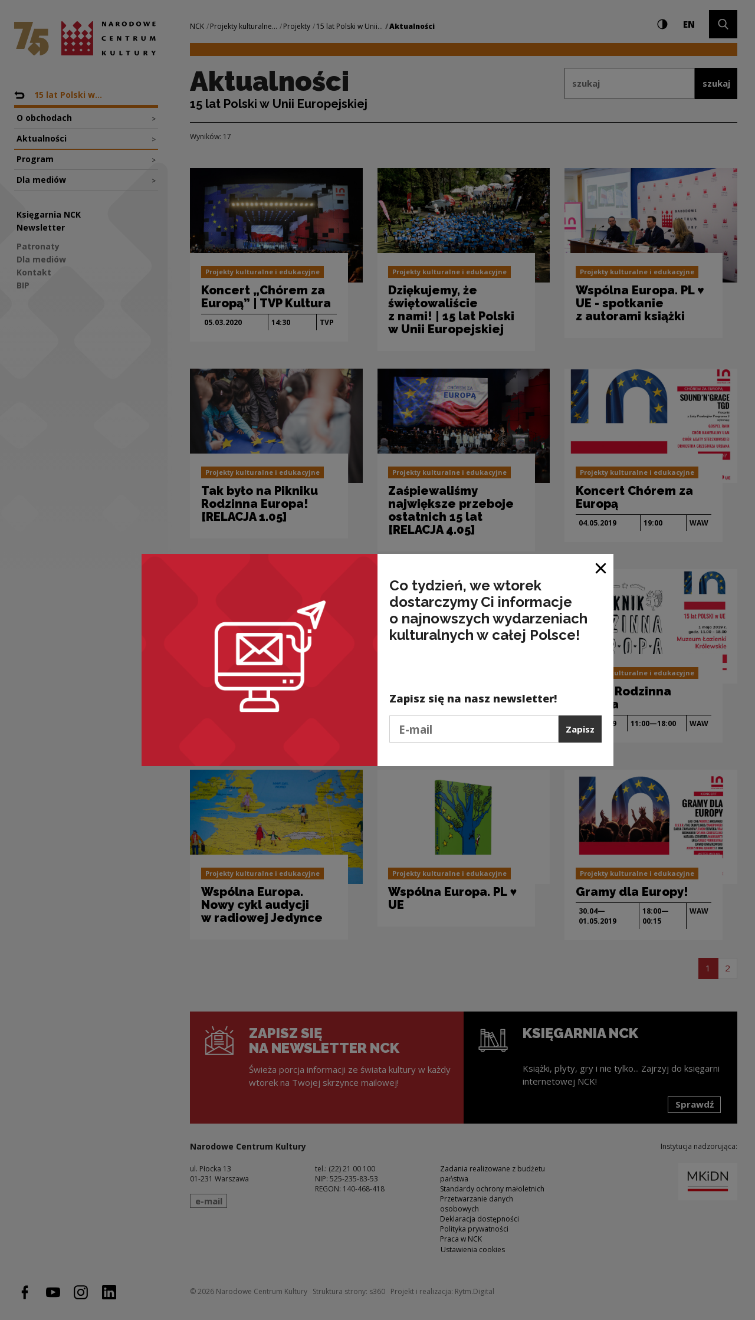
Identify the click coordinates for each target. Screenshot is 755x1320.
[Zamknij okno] (601, 567)
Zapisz (580, 729)
